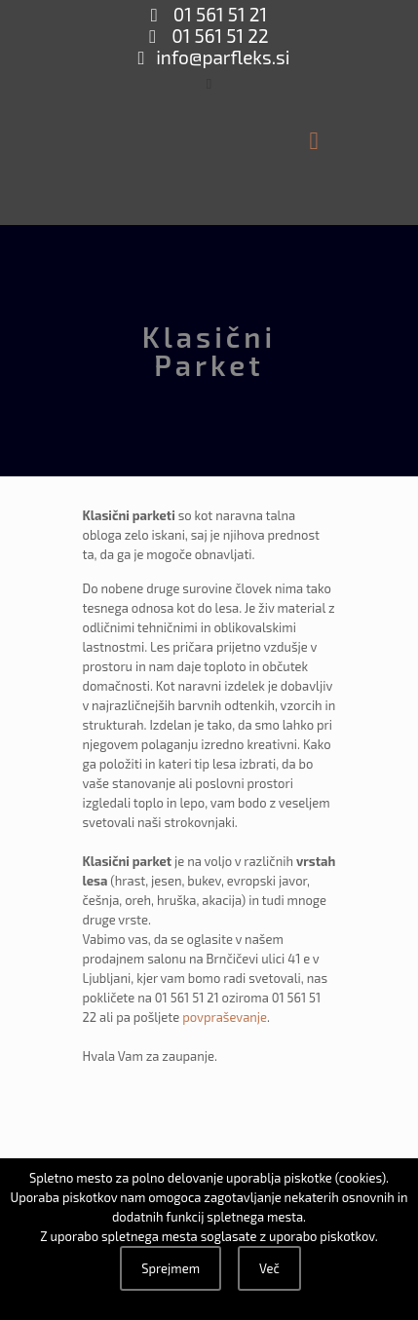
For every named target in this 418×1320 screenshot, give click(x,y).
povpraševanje (224, 1017)
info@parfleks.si (222, 57)
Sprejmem (170, 1268)
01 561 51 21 (219, 14)
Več (269, 1268)
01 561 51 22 (218, 35)
